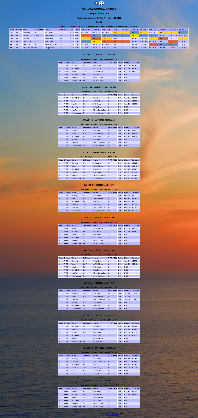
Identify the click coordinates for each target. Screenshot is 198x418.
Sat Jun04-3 (106, 29)
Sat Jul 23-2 (173, 29)
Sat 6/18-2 (143, 29)
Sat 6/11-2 (125, 29)
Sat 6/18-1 (134, 29)
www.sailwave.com (112, 415)
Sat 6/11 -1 (116, 29)
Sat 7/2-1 (152, 29)
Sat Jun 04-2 (96, 29)
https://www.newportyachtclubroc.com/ (18, 415)
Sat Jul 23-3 (183, 29)
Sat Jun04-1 (85, 29)
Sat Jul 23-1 (163, 29)
